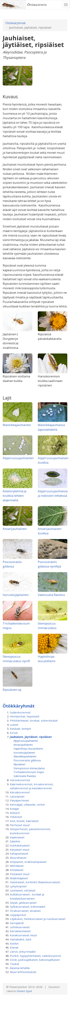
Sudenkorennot (20, 712)
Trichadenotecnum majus (28, 772)
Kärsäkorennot (20, 792)
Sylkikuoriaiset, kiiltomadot (27, 906)
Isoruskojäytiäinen (16, 595)
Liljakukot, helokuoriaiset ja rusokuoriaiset (38, 919)
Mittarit (15, 813)
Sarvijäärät (17, 923)
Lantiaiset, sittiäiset (22, 890)
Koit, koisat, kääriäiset (24, 821)
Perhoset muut (20, 825)
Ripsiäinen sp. (12, 690)
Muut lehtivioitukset (23, 972)
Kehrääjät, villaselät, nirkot (27, 804)
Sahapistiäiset (19, 853)
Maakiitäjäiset (19, 878)
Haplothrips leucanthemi (28, 748)
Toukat (14, 964)
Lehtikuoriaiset (20, 927)
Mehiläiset (17, 866)
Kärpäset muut (19, 849)
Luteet (14, 724)
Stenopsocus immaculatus (29, 768)
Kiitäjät (14, 808)
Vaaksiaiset (17, 837)
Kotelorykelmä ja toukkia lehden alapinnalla (14, 495)
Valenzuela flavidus (51, 595)
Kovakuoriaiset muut (23, 935)
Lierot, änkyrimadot (23, 951)
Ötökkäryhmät (15, 23)
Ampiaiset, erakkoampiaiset (28, 862)
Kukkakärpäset (20, 845)
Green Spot (24, 991)
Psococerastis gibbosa (27, 760)
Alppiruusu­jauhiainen (25, 740)
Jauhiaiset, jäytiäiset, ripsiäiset (31, 737)
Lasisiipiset (17, 796)
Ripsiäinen (19, 764)
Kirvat (14, 733)
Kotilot (14, 943)
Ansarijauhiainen (15, 529)
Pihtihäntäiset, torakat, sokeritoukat (34, 720)
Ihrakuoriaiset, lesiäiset (25, 911)
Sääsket (15, 841)
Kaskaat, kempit (20, 728)
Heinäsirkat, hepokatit (24, 716)
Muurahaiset (18, 857)
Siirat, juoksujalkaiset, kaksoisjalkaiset (35, 959)
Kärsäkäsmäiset (20, 931)
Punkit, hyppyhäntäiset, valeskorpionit (35, 956)
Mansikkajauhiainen (17, 425)
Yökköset (16, 817)
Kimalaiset (16, 870)
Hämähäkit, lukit (20, 939)
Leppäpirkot (18, 915)
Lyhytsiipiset (18, 886)
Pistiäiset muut (20, 874)
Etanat (14, 947)
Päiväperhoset (19, 800)
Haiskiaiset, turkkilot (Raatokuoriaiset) (35, 882)
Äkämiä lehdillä (20, 968)
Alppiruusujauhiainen (18, 458)
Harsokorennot (20, 780)
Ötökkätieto (37, 4)
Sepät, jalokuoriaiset (23, 902)
